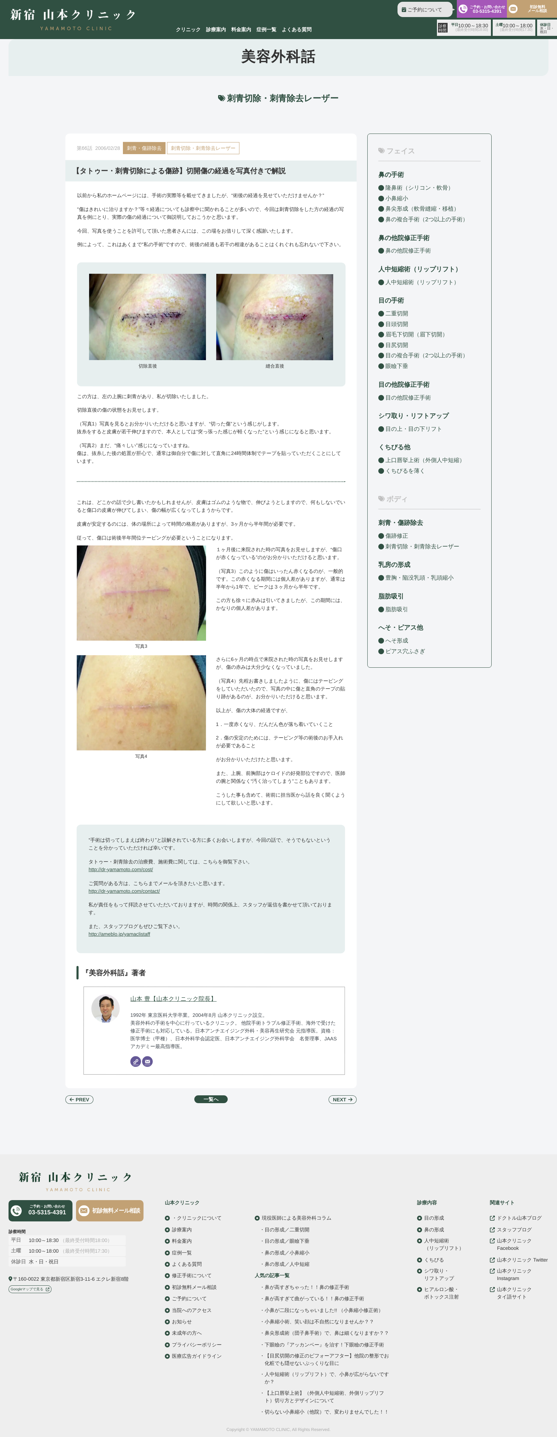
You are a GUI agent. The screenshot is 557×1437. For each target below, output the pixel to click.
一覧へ (211, 1099)
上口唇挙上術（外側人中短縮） (425, 460)
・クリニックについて (197, 1218)
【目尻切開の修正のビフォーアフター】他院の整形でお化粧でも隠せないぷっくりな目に (327, 1359)
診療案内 (216, 29)
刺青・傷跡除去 (144, 148)
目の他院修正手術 (408, 397)
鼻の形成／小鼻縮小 (287, 1252)
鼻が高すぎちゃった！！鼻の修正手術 (307, 1287)
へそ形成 (396, 641)
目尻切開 (396, 345)
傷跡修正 (396, 536)
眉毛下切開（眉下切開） (416, 334)
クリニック (188, 29)
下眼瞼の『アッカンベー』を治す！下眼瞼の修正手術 (324, 1344)
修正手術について (192, 1275)
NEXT (339, 1099)
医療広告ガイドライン (197, 1356)
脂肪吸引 (391, 596)
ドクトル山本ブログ (519, 1218)
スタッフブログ (514, 1229)
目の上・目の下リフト (413, 429)
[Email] (147, 1061)
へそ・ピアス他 (400, 627)
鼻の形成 (434, 1229)
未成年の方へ (187, 1333)
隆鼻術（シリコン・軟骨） (419, 188)
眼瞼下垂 (396, 366)
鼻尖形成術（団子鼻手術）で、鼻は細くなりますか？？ (327, 1333)
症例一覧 (266, 29)
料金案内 (241, 29)
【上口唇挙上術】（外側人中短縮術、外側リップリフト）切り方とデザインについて (324, 1396)
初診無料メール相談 (116, 1211)
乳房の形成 (394, 564)
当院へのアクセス (192, 1310)
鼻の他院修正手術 (408, 251)
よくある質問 (297, 29)
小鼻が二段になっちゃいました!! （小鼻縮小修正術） (324, 1310)
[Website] (135, 1061)
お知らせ (182, 1321)
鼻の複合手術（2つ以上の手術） (426, 219)
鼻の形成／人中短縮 (287, 1264)
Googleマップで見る (27, 1289)
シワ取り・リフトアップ (413, 415)
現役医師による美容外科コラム (296, 1218)
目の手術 (391, 300)
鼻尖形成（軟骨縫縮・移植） (422, 209)
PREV (82, 1099)
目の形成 (434, 1218)
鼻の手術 (391, 174)
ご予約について (424, 9)
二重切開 (396, 313)
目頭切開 (396, 324)
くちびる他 (394, 447)
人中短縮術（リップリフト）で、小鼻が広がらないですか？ (327, 1377)
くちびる (434, 1259)
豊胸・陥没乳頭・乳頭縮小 (419, 578)
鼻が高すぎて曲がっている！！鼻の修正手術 (314, 1298)
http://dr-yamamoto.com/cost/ (120, 869)
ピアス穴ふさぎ (405, 651)
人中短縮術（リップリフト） (422, 282)
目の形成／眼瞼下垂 (287, 1241)
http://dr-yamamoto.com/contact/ (124, 891)
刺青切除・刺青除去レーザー (203, 148)
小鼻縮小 (396, 198)
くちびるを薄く (405, 471)
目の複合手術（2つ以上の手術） (426, 355)
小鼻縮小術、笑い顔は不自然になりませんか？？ (319, 1322)
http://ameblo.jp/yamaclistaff (119, 934)
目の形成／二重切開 (287, 1229)
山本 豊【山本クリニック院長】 (173, 999)
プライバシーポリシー (197, 1344)
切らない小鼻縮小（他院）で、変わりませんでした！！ (327, 1412)
